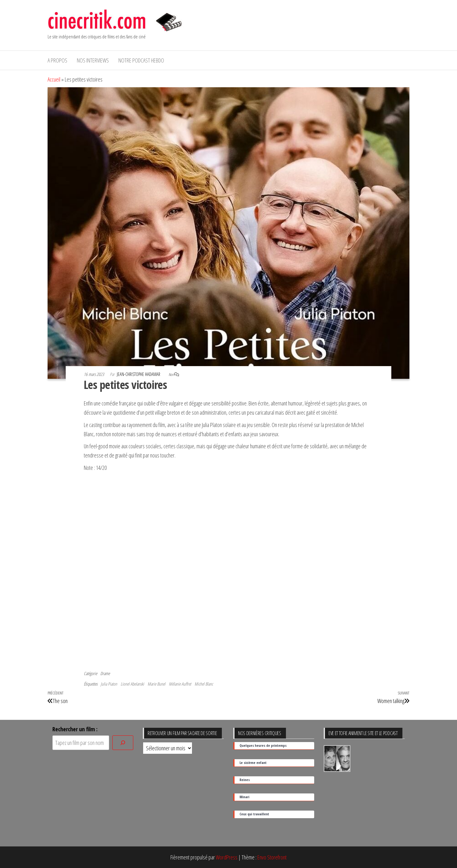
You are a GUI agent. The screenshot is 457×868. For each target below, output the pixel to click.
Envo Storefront (272, 857)
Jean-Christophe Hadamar (139, 374)
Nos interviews (93, 60)
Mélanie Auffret (180, 684)
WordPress (226, 857)
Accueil (54, 79)
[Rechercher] (122, 742)
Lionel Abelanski (132, 684)
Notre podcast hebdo (141, 60)
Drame (105, 673)
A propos (57, 60)
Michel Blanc (204, 684)
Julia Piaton (109, 684)
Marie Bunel (156, 684)
